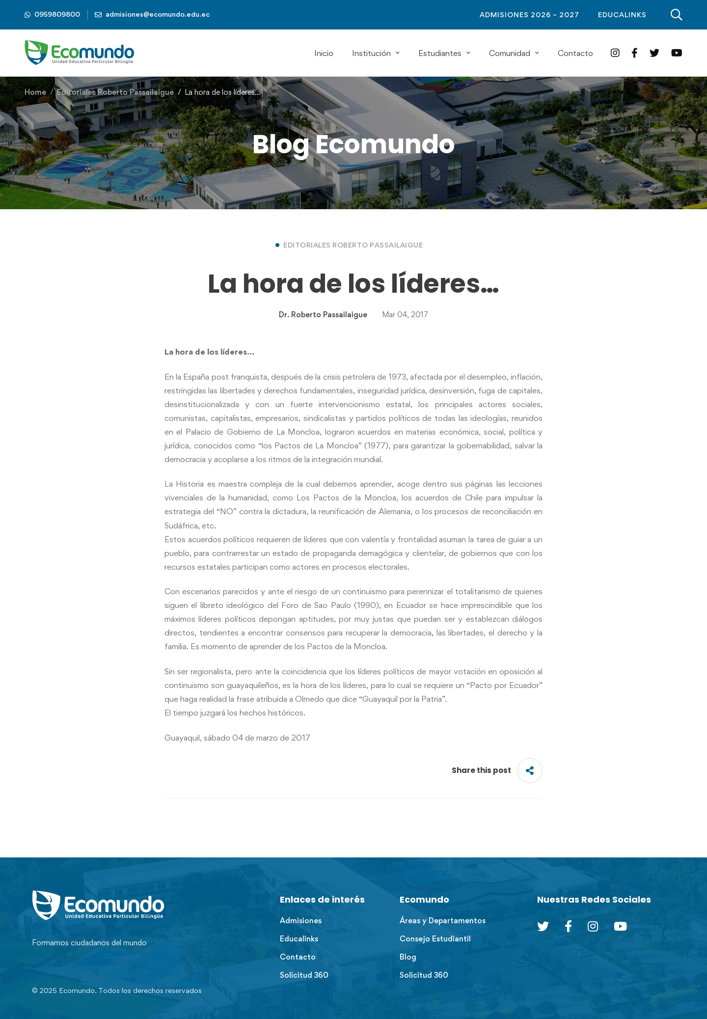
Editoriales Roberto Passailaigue (115, 92)
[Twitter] (654, 52)
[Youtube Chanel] (620, 926)
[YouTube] (676, 52)
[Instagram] (615, 52)
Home (35, 92)
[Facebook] (634, 52)
